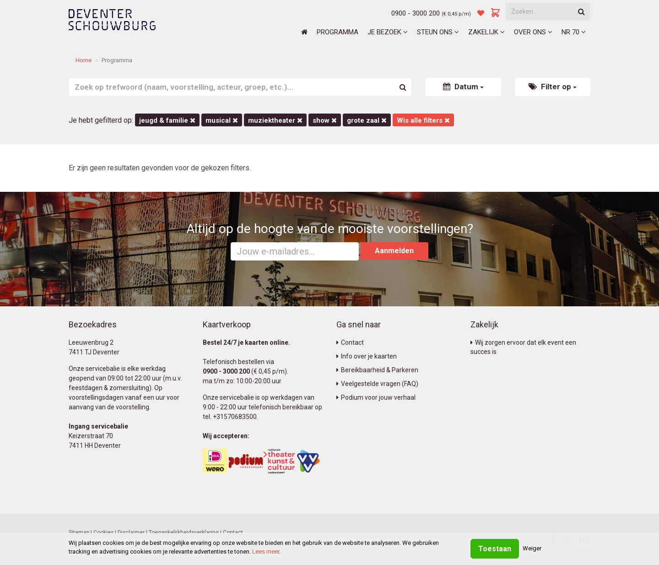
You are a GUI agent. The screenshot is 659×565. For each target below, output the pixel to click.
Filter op (553, 86)
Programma (337, 32)
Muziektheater (275, 120)
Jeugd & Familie (167, 120)
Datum (463, 86)
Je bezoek (387, 32)
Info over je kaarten (366, 356)
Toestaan (494, 548)
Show (325, 120)
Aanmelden (394, 250)
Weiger (532, 548)
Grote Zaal (367, 120)
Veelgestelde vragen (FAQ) (377, 383)
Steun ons (438, 32)
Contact (350, 342)
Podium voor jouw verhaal (376, 397)
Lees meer (265, 551)
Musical (221, 120)
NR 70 (574, 32)
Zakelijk (486, 32)
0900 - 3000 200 (415, 13)
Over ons (533, 32)
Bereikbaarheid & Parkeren (377, 370)
